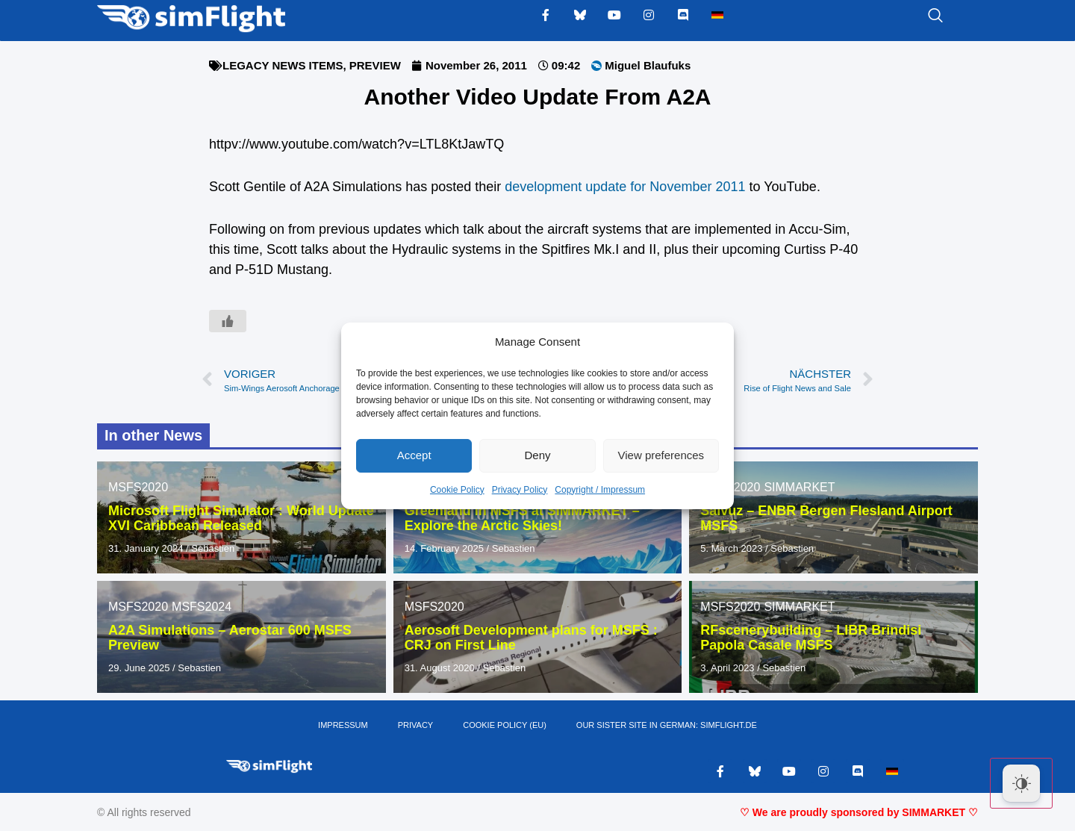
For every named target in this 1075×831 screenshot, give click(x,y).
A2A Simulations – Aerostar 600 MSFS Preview (230, 638)
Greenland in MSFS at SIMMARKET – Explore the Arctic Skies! (522, 518)
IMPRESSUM (343, 724)
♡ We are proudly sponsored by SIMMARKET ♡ (859, 812)
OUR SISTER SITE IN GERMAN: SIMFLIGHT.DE (666, 724)
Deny (537, 455)
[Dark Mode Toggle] (1021, 783)
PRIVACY (415, 724)
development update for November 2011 (625, 186)
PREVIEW (375, 65)
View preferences (661, 455)
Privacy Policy (520, 490)
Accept (414, 455)
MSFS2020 (138, 487)
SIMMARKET (799, 487)
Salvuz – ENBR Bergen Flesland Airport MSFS (826, 518)
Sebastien (212, 548)
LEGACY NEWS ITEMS (282, 65)
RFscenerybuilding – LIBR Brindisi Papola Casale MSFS (810, 638)
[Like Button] (227, 321)
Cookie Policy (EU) (504, 724)
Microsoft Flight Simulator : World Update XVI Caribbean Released (241, 518)
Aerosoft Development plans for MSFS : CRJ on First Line (531, 638)
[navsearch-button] (917, 16)
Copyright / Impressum (600, 490)
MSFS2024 (201, 606)
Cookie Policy (457, 490)
